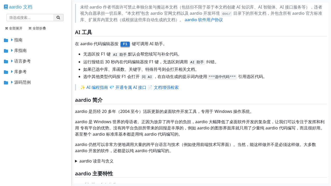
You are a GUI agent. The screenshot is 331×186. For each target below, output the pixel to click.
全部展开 (13, 28)
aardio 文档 (20, 7)
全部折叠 (37, 28)
